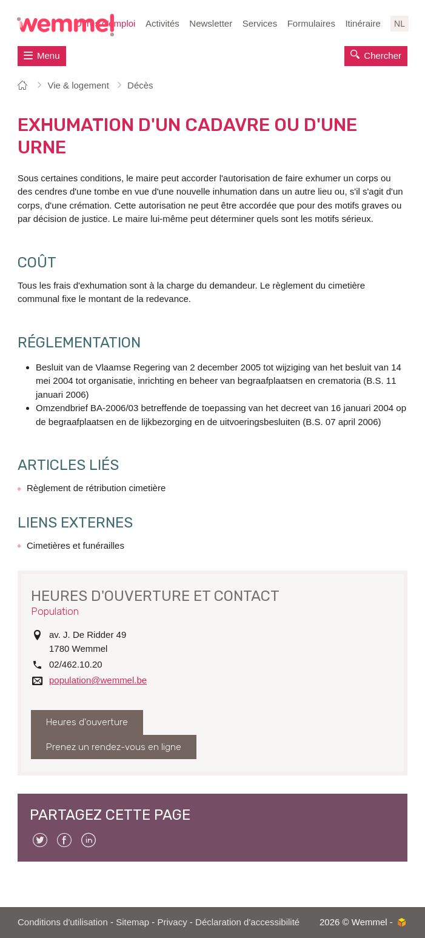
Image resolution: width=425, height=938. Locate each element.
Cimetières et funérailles (75, 545)
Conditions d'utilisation (63, 922)
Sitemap (132, 922)
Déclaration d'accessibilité (247, 922)
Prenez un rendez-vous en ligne (113, 747)
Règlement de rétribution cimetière (96, 488)
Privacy (172, 922)
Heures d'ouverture (87, 722)
